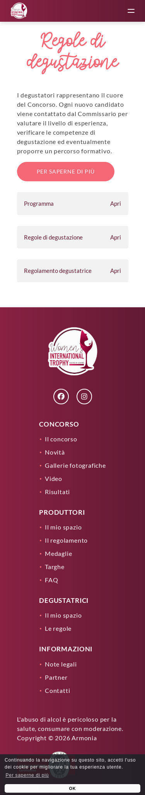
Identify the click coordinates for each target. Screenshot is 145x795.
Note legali (61, 663)
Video (53, 478)
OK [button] (72, 788)
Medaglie (58, 553)
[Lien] (19, 11)
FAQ (51, 579)
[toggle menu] (131, 11)
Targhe (55, 566)
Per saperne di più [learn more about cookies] (27, 775)
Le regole (58, 628)
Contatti (57, 690)
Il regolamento (66, 540)
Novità (55, 451)
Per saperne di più (66, 171)
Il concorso (61, 438)
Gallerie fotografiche (75, 465)
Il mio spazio (63, 527)
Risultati (57, 491)
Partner (56, 676)
